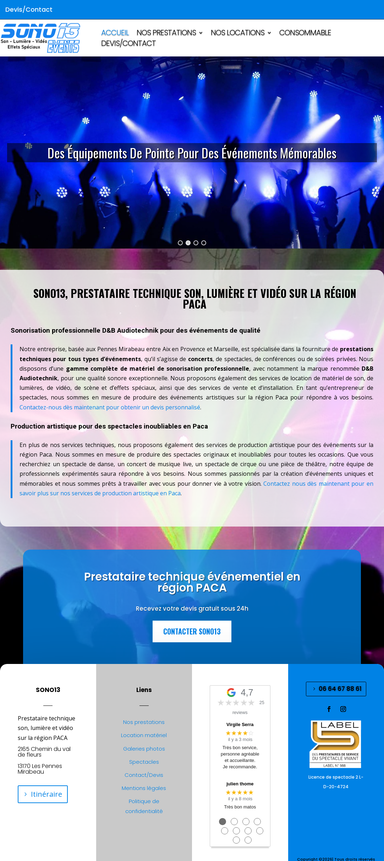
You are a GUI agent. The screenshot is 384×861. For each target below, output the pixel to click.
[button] (192, 152)
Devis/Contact (128, 44)
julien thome (240, 783)
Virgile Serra (239, 724)
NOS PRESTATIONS (166, 34)
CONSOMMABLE (305, 34)
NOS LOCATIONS (237, 34)
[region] (192, 152)
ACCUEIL (115, 34)
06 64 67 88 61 (340, 689)
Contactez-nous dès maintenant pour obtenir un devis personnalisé (110, 407)
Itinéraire (46, 794)
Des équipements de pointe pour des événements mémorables (192, 152)
